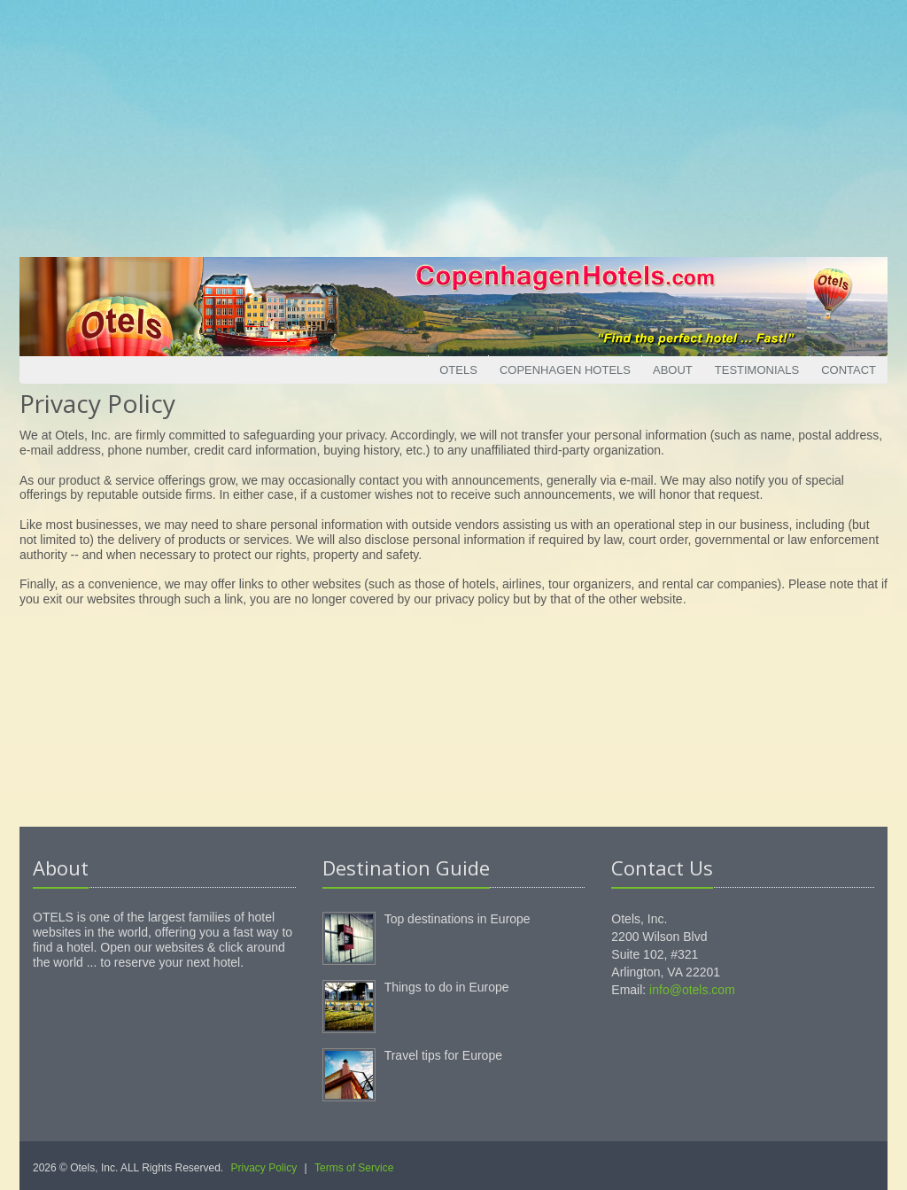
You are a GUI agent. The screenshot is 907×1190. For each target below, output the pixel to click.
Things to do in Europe (446, 987)
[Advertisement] (453, 124)
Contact (848, 370)
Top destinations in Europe (457, 919)
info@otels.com (692, 990)
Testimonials (757, 370)
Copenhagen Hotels (565, 370)
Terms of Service (353, 1168)
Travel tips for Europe (443, 1055)
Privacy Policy (264, 1168)
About (673, 370)
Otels (458, 370)
